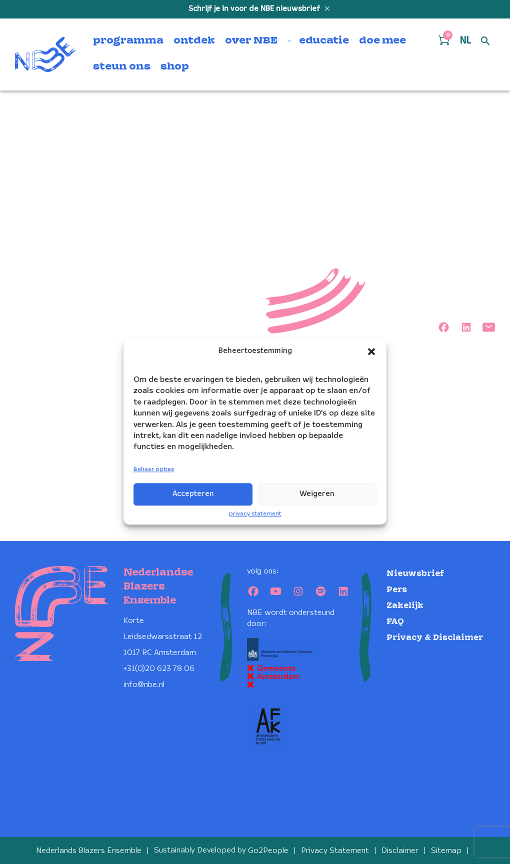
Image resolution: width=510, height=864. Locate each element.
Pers (396, 589)
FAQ (395, 621)
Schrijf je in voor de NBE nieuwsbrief (255, 9)
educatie (324, 41)
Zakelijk (405, 605)
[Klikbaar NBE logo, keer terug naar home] (45, 54)
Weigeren (317, 494)
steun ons (121, 67)
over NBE (251, 41)
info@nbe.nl (144, 684)
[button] (371, 351)
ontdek (194, 41)
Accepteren (193, 494)
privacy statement (255, 513)
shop (174, 67)
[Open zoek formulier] (485, 42)
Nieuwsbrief (415, 573)
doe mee (382, 41)
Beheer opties (154, 469)
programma (128, 41)
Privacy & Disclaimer (434, 637)
